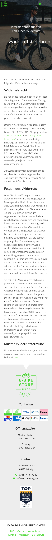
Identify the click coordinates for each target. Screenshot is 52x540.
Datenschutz (38, 534)
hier (16, 357)
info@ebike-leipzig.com (28, 478)
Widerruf (21, 531)
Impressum (23, 534)
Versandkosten (35, 531)
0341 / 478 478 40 (13, 135)
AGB (12, 531)
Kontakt (12, 534)
